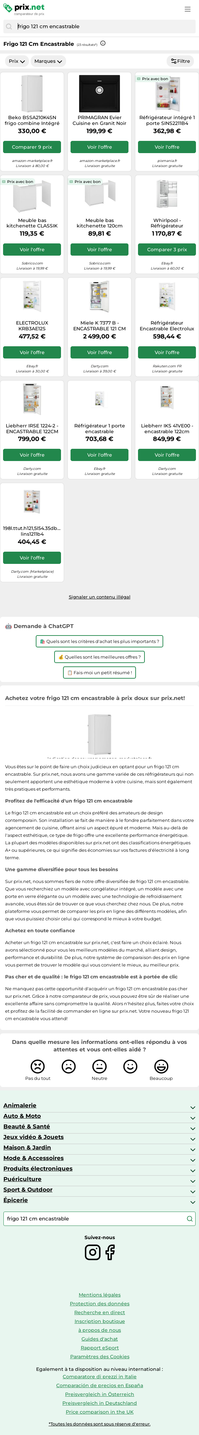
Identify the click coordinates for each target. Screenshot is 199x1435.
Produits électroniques (38, 1168)
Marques (48, 61)
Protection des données (99, 1304)
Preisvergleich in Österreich (99, 1394)
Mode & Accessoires (33, 1158)
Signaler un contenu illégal (100, 597)
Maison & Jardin (27, 1147)
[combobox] (105, 26)
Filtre (180, 61)
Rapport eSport (100, 1348)
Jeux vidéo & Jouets (33, 1137)
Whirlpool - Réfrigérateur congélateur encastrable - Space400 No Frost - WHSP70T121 (167, 223)
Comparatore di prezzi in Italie (100, 1377)
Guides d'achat (99, 1339)
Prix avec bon (155, 78)
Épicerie (15, 1200)
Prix (17, 61)
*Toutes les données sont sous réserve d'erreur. (100, 1424)
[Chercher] (8, 26)
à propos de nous (99, 1330)
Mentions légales (100, 1295)
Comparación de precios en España (99, 1385)
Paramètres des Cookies (99, 1357)
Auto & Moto (22, 1115)
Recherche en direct (99, 1312)
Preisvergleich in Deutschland (99, 1403)
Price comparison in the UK (100, 1412)
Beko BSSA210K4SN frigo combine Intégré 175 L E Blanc (32, 120)
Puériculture (22, 1179)
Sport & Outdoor (27, 1189)
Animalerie (19, 1105)
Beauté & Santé (26, 1126)
